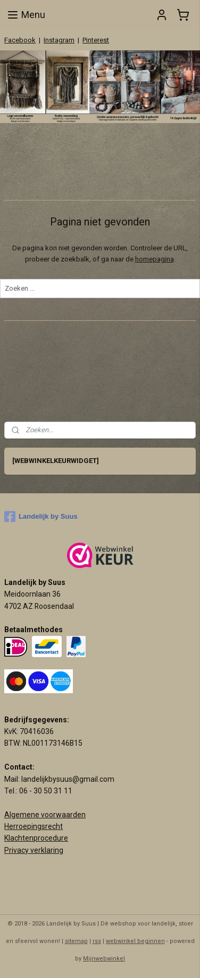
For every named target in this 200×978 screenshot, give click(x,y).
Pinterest (95, 40)
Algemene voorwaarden (45, 814)
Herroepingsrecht (33, 826)
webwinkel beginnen (135, 941)
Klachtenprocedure (36, 838)
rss (97, 941)
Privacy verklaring (33, 850)
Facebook (20, 40)
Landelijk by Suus (41, 516)
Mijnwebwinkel (104, 958)
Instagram (59, 40)
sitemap (76, 941)
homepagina (154, 259)
